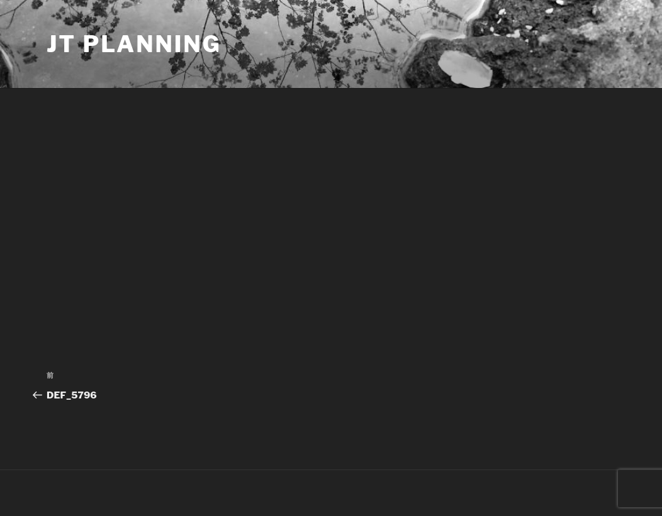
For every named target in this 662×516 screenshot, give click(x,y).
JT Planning (134, 44)
